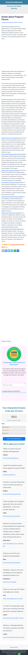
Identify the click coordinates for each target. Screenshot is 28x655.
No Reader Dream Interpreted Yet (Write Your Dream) (11, 22)
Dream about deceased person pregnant (12, 196)
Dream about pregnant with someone (11, 154)
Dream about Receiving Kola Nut (12, 494)
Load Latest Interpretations (14, 438)
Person (9, 341)
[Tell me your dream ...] (14, 385)
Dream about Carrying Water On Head (13, 618)
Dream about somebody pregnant (10, 182)
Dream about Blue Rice (9, 475)
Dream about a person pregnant (10, 138)
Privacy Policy (14, 647)
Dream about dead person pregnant (11, 213)
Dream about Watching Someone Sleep (13, 637)
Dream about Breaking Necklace (12, 562)
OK (19, 653)
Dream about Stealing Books (11, 458)
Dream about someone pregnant (10, 170)
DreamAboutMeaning (14, 2)
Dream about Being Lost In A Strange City (13, 545)
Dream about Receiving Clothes (11, 516)
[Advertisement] (14, 56)
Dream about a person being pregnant (11, 229)
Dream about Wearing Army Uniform (13, 598)
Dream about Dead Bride (9, 582)
